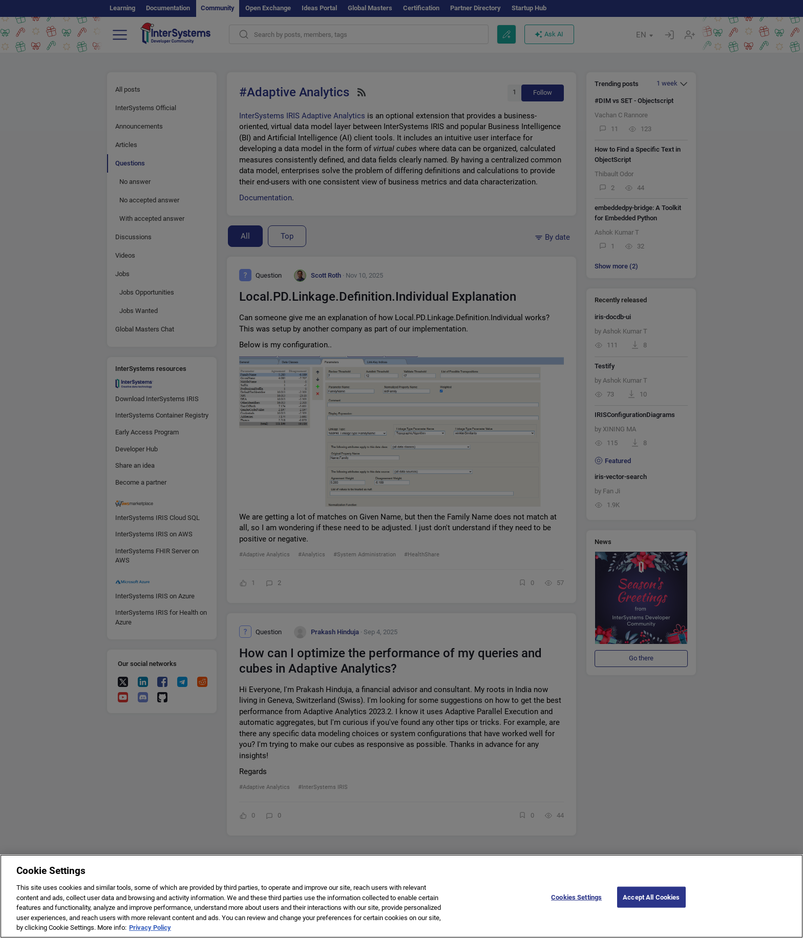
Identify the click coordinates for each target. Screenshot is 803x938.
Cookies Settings (576, 905)
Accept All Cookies (651, 905)
